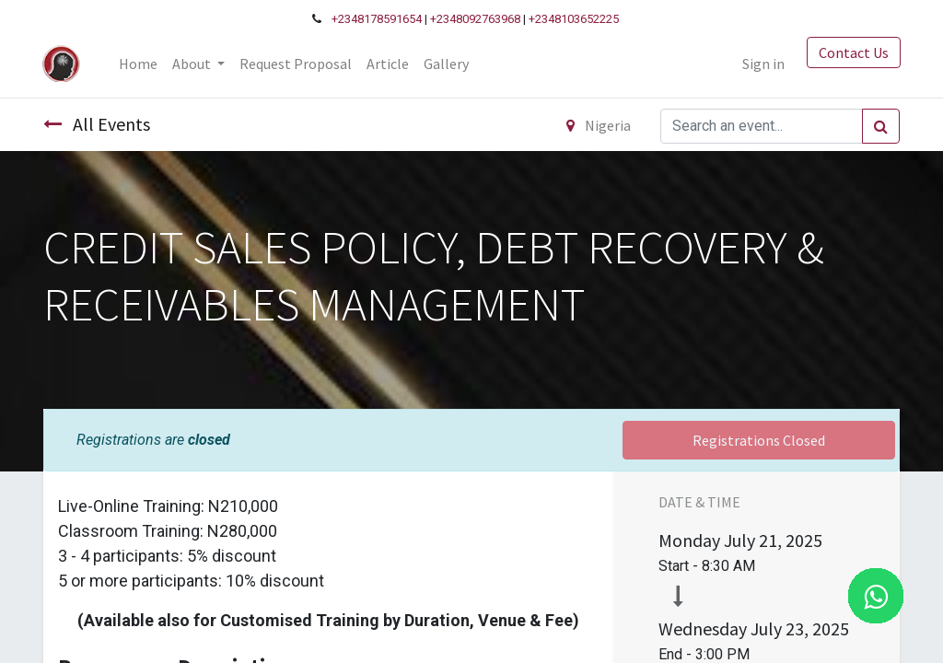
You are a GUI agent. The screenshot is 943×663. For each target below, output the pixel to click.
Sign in (762, 63)
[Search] (881, 126)
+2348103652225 (574, 19)
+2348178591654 (377, 19)
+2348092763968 (475, 19)
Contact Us (853, 52)
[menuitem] (139, 63)
